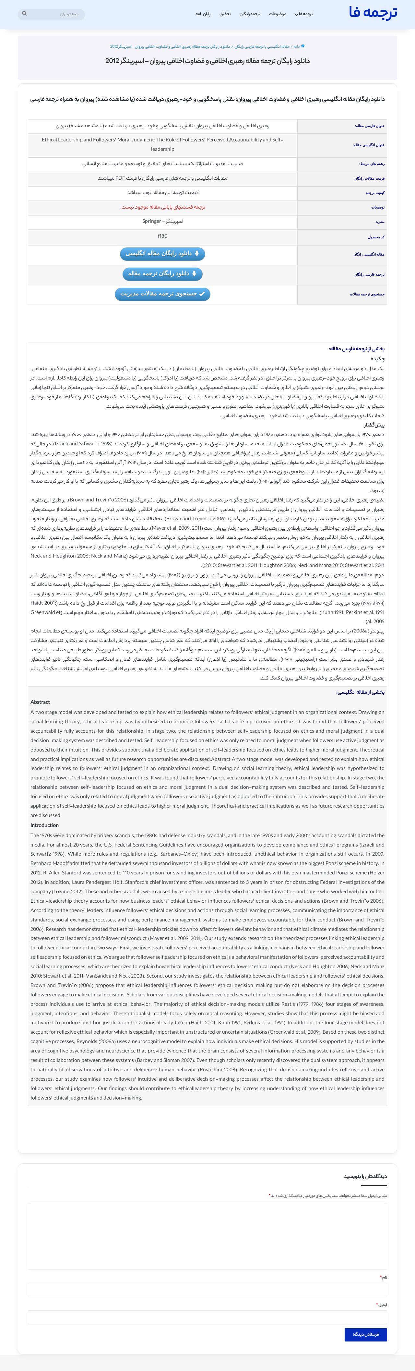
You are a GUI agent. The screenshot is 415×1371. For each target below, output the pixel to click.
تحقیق (225, 14)
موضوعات (277, 14)
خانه (299, 47)
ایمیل (381, 1305)
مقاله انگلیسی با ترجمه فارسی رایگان (262, 47)
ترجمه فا (306, 14)
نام (383, 1278)
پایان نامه (203, 14)
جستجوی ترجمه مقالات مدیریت (162, 294)
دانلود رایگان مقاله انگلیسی (162, 254)
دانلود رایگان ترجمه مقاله (162, 274)
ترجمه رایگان (250, 14)
